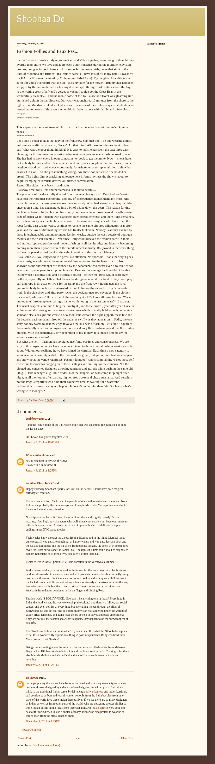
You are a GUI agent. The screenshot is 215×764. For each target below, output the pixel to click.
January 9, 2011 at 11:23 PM (42, 664)
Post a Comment (31, 729)
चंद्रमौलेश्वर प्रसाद (35, 419)
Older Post (127, 738)
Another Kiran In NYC (40, 483)
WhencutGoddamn (37, 455)
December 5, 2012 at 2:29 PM (43, 721)
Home (76, 738)
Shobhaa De (41, 18)
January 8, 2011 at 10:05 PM (42, 442)
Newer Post (24, 738)
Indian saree (99, 707)
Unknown (32, 677)
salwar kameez (94, 691)
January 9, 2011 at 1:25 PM (41, 470)
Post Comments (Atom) (46, 745)
